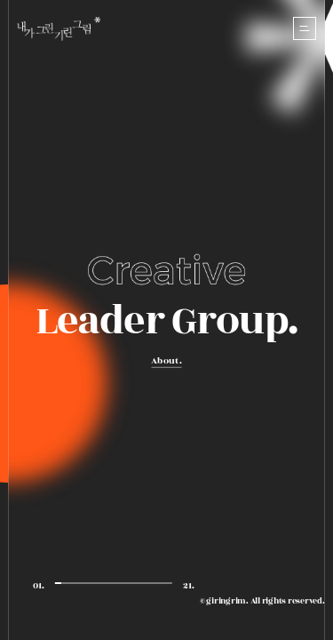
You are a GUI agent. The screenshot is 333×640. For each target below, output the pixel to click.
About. (166, 361)
